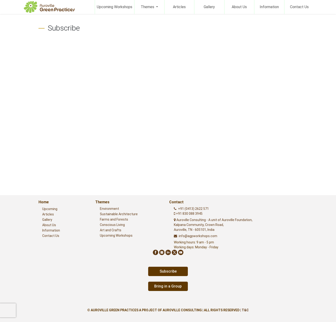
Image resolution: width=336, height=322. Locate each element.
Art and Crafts (110, 230)
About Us (239, 7)
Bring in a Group (168, 286)
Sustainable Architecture (119, 214)
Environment (109, 209)
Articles (179, 7)
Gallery (209, 7)
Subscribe (168, 271)
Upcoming (49, 209)
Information (269, 7)
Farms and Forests (114, 219)
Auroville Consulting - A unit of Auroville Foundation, (213, 225)
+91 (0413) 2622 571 (193, 209)
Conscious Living (112, 225)
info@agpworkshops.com (198, 236)
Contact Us (299, 7)
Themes (148, 7)
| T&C (244, 310)
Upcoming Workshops (114, 7)
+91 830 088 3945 (189, 213)
